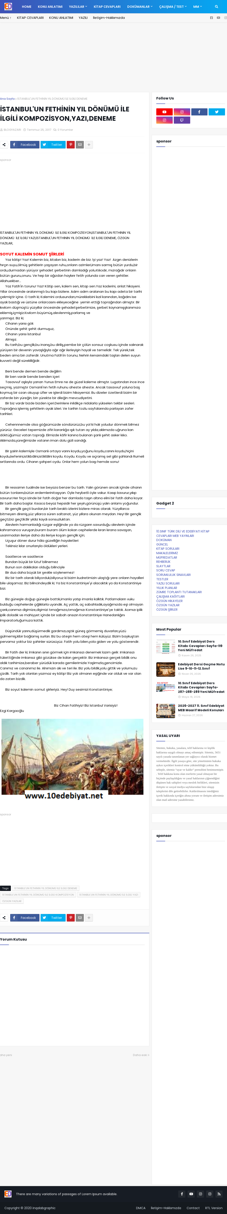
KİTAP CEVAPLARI (30, 17)
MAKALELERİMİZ (167, 553)
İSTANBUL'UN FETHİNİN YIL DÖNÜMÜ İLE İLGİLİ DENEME (52, 99)
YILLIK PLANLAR (166, 588)
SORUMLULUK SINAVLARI (173, 575)
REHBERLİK (163, 561)
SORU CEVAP (165, 570)
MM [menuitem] (196, 6)
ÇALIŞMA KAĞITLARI (170, 596)
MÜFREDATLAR (166, 557)
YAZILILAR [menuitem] (76, 6)
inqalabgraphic (44, 1208)
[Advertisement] (113, 60)
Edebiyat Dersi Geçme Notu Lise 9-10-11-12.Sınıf (201, 666)
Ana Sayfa (7, 99)
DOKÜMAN (164, 540)
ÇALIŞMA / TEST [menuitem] (171, 6)
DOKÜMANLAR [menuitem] (138, 6)
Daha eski (140, 1055)
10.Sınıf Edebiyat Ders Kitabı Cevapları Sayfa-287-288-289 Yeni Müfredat (201, 687)
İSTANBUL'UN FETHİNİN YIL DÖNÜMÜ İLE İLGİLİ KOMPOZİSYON (38, 894)
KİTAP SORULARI (167, 548)
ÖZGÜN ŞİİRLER (167, 609)
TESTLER (162, 579)
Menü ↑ (6, 17)
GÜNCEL (162, 544)
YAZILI (83, 17)
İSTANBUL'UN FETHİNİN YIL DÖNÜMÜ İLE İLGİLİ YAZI (108, 894)
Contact (193, 1208)
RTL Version (214, 1208)
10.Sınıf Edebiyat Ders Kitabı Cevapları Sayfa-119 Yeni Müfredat (200, 645)
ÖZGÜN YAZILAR (12, 901)
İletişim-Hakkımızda (109, 17)
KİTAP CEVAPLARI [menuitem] (107, 6)
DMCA (140, 1208)
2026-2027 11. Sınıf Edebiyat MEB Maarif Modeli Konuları (201, 708)
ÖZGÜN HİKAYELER (169, 601)
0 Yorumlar (65, 130)
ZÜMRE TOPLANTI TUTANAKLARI (179, 592)
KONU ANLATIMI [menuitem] (50, 6)
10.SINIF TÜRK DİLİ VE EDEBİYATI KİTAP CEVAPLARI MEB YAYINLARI (182, 533)
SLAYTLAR (163, 566)
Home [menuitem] (26, 6)
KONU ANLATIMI (61, 17)
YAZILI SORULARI (168, 583)
